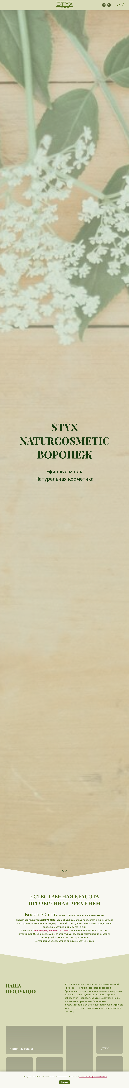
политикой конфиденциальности (93, 1077)
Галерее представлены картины (50, 930)
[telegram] (104, 6)
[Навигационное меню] (4, 5)
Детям (104, 1048)
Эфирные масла (21, 1048)
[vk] (109, 6)
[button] (118, 4)
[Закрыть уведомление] (127, 1073)
